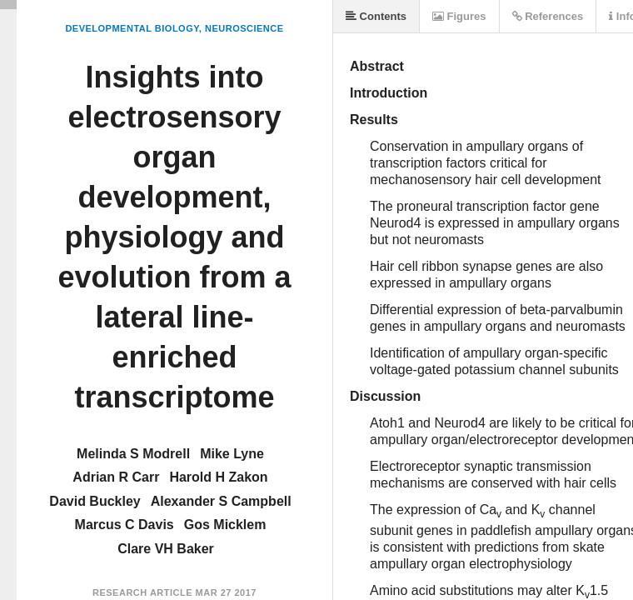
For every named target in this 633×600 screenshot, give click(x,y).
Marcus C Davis (124, 525)
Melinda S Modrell (133, 454)
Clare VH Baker (165, 549)
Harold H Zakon (218, 477)
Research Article (142, 593)
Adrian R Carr (115, 477)
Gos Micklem (225, 525)
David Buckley (94, 501)
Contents (376, 16)
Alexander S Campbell (221, 501)
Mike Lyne (232, 454)
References (548, 16)
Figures (459, 16)
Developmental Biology (131, 28)
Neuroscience (244, 28)
